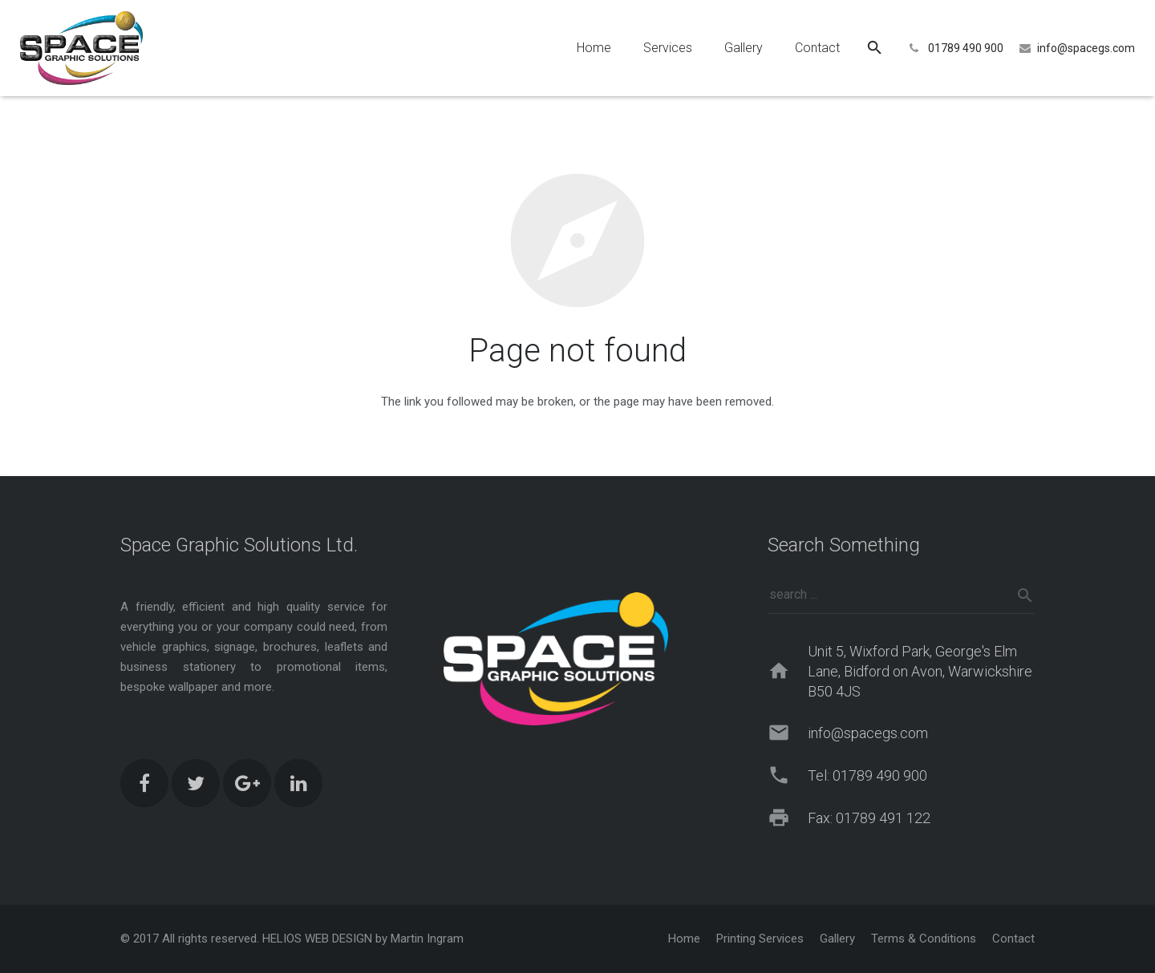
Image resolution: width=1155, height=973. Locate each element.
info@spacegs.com (1086, 48)
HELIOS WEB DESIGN (317, 938)
